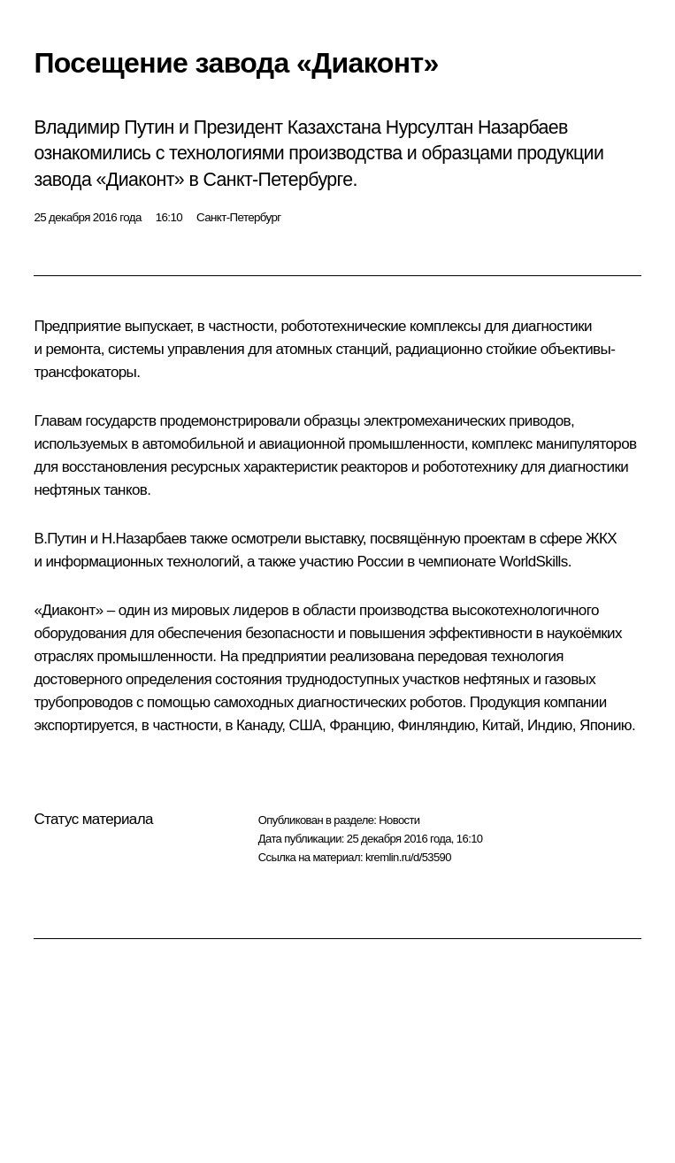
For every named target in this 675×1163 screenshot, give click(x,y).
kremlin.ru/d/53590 (408, 857)
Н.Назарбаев (144, 538)
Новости (399, 820)
